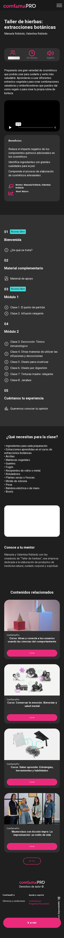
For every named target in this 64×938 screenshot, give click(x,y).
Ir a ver (32, 922)
